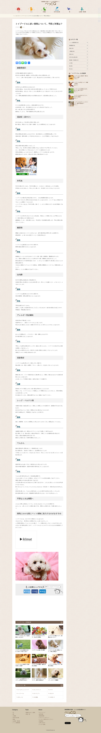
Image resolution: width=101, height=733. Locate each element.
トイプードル (20, 693)
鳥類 (14, 719)
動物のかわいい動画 (30, 712)
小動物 (14, 715)
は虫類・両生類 (16, 721)
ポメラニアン (36, 693)
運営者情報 (41, 715)
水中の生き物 (16, 717)
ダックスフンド (37, 689)
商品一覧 (28, 714)
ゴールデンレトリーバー (23, 689)
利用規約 (41, 721)
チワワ (50, 689)
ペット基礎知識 (16, 722)
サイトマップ (42, 712)
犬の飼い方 (51, 697)
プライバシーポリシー (44, 717)
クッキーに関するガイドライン (46, 719)
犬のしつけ (20, 697)
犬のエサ (51, 693)
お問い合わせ (42, 722)
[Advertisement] (28, 608)
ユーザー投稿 (42, 724)
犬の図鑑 (35, 697)
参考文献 (41, 714)
